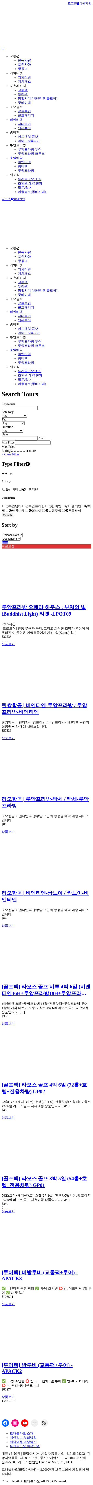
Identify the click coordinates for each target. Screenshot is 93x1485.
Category (8, 412)
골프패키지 (26, 115)
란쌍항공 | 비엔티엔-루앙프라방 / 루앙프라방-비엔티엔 (44, 709)
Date (5, 434)
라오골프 (16, 107)
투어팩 (23, 94)
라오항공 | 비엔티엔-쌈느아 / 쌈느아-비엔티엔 (45, 896)
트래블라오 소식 (29, 179)
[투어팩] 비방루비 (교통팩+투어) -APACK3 (40, 1275)
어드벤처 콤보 (28, 136)
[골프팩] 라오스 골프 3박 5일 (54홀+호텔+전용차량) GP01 (44, 1182)
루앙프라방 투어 (29, 149)
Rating (6, 450)
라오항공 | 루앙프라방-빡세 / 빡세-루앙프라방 (45, 802)
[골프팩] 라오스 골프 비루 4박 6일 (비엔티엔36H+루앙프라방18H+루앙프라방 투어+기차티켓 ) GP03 (46, 990)
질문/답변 (25, 187)
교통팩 (23, 90)
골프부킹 (24, 111)
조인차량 (24, 64)
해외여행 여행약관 (23, 1442)
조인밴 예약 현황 (30, 183)
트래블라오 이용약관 (25, 1446)
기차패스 (24, 81)
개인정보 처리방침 (23, 1437)
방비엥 (14, 132)
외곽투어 (24, 128)
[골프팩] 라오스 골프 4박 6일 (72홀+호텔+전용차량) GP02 (44, 1088)
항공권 (23, 68)
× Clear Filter (10, 454)
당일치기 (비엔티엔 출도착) (37, 98)
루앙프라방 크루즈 (31, 153)
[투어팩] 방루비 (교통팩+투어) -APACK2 (37, 1368)
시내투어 (24, 124)
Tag (4, 419)
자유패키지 (18, 85)
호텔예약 (16, 158)
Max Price (8, 446)
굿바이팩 (24, 102)
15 (13, 1401)
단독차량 (24, 60)
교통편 (14, 56)
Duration (7, 427)
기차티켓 (16, 73)
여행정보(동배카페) (32, 191)
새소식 (14, 175)
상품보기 (8, 644)
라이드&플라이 (29, 141)
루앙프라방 (18, 145)
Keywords (8, 404)
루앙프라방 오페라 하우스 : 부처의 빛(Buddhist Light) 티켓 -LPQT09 (44, 610)
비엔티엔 (16, 119)
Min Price (8, 442)
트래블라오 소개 (21, 1433)
